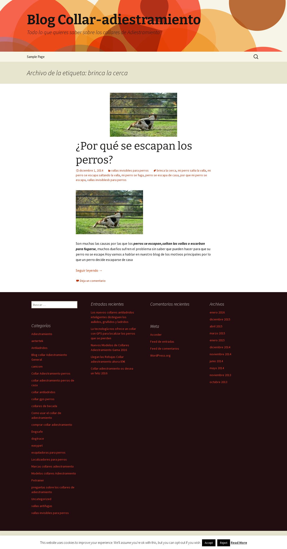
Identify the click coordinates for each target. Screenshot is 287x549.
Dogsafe (37, 432)
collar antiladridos (43, 392)
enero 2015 (217, 340)
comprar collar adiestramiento (51, 425)
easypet (37, 445)
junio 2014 (216, 361)
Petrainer (37, 480)
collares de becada (44, 406)
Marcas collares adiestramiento (52, 466)
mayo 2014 (217, 368)
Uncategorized (41, 499)
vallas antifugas (41, 506)
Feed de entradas (162, 342)
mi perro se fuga (133, 175)
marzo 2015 (217, 333)
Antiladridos (39, 348)
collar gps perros (42, 399)
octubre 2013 (218, 382)
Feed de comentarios (164, 348)
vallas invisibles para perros (130, 170)
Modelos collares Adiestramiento (53, 473)
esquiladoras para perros (48, 452)
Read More (239, 542)
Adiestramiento (41, 334)
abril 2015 (216, 326)
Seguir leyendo (89, 270)
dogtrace (37, 439)
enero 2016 (217, 312)
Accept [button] (209, 543)
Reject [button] (223, 543)
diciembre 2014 (220, 347)
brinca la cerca (166, 170)
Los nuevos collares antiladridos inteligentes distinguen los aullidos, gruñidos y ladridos (112, 317)
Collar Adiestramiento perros (50, 373)
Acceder (156, 335)
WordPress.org (160, 355)
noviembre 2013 (220, 375)
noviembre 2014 (220, 354)
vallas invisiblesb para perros (106, 180)
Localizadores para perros (49, 459)
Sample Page (36, 57)
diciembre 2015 (220, 319)
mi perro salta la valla (192, 170)
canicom (37, 366)
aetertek (37, 341)
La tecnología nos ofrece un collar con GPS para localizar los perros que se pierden (113, 333)
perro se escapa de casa (162, 175)
